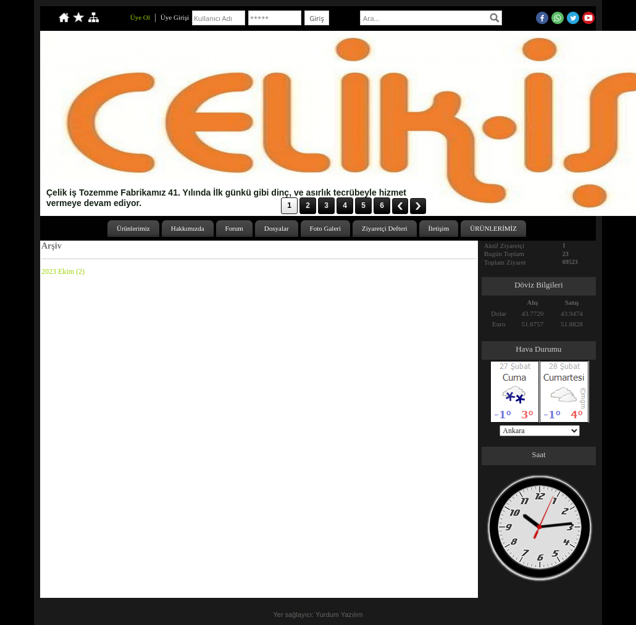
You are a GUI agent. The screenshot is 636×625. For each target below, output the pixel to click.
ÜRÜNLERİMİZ (493, 228)
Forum (234, 228)
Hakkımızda (187, 228)
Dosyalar (276, 228)
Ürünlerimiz (133, 228)
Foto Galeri (325, 228)
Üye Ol (140, 17)
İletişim (439, 228)
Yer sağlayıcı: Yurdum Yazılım (317, 614)
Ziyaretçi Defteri (385, 228)
